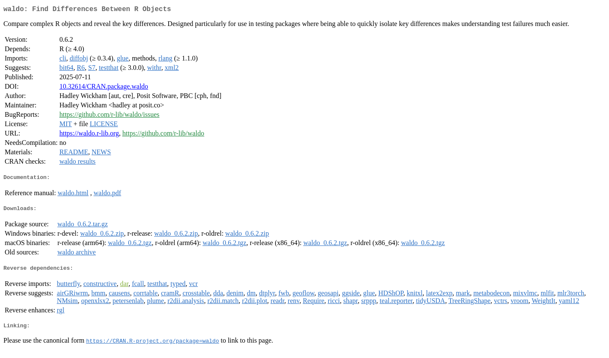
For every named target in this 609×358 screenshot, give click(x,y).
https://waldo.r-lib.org (89, 135)
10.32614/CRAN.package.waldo (103, 88)
